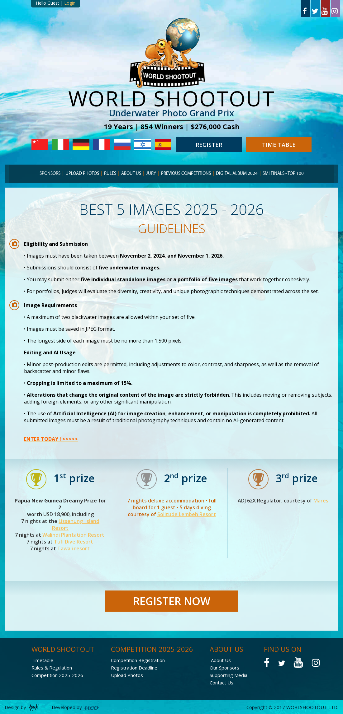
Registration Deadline (134, 668)
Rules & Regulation (51, 668)
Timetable (42, 660)
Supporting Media (228, 675)
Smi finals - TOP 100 (283, 173)
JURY (151, 173)
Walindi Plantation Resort (74, 534)
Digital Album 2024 (237, 173)
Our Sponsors (224, 668)
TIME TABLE (279, 144)
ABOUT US (131, 173)
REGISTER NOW (171, 601)
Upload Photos (82, 173)
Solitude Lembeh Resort (186, 514)
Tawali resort (74, 548)
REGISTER (209, 144)
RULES (110, 173)
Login (69, 3)
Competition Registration (138, 660)
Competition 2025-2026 (57, 675)
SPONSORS (50, 173)
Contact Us (221, 682)
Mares (320, 500)
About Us (221, 660)
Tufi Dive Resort (74, 541)
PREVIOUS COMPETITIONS (186, 173)
